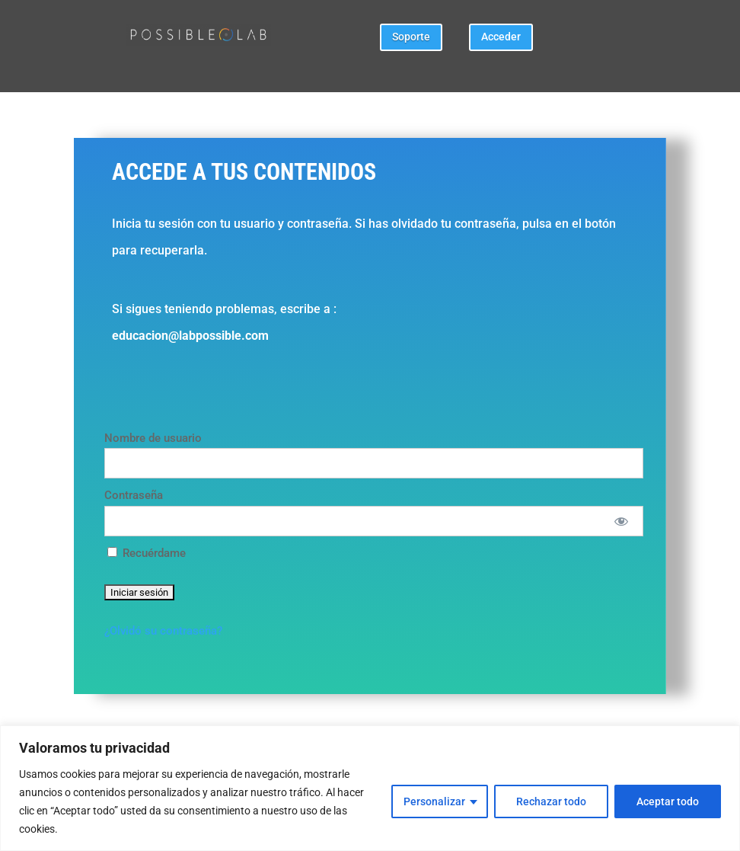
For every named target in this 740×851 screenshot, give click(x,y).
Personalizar (434, 801)
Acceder (501, 36)
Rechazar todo (551, 801)
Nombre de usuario (153, 438)
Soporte (411, 36)
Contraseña (133, 495)
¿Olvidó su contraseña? (163, 631)
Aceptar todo (667, 801)
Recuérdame (146, 553)
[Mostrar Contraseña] (621, 521)
